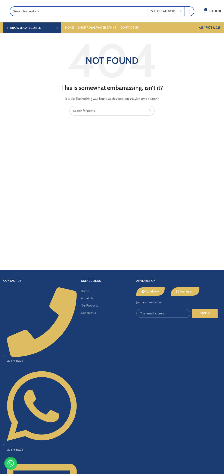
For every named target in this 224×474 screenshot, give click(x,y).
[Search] (102, 11)
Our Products (89, 305)
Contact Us (88, 313)
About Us (87, 298)
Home (85, 291)
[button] (10, 463)
